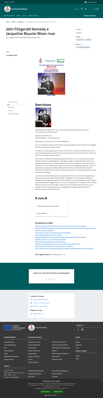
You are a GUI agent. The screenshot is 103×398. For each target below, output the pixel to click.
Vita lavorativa (32, 348)
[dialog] (51, 388)
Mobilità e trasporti (33, 362)
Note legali (55, 376)
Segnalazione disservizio (34, 373)
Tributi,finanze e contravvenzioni (61, 348)
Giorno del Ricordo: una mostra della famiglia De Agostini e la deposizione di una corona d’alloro (64, 248)
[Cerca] (97, 9)
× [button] (101, 380)
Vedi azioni (79, 33)
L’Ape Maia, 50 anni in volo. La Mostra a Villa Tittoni (50, 239)
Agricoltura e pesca (57, 359)
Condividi (79, 29)
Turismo (30, 359)
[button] (51, 395)
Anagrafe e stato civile (34, 342)
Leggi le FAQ (31, 376)
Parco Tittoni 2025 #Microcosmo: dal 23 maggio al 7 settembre (54, 246)
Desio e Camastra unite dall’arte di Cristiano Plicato (50, 242)
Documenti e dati (9, 359)
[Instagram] (82, 9)
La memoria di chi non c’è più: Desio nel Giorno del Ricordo (53, 233)
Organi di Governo (9, 342)
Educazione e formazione (58, 342)
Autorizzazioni (56, 356)
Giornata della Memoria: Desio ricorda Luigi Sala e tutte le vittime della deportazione (60, 237)
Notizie (78, 342)
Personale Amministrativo (11, 356)
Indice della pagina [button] (12, 102)
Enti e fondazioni (8, 351)
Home (7, 22)
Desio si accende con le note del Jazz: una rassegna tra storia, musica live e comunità (60, 226)
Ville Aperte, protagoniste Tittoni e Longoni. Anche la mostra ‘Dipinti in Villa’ (58, 244)
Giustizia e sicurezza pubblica (60, 345)
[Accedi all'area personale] (91, 2)
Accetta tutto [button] (45, 391)
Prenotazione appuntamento (36, 371)
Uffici (5, 348)
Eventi (77, 358)
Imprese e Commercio (34, 351)
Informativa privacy (57, 373)
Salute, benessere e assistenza (60, 353)
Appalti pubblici (32, 353)
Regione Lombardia (9, 2)
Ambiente (54, 350)
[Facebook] (78, 9)
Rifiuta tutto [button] (58, 391)
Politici (6, 353)
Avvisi (77, 348)
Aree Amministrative (10, 345)
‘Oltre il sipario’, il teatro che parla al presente (48, 235)
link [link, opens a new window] (67, 388)
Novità (13, 22)
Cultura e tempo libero (34, 345)
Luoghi (77, 356)
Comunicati (20, 22)
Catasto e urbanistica (34, 356)
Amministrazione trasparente (60, 371)
